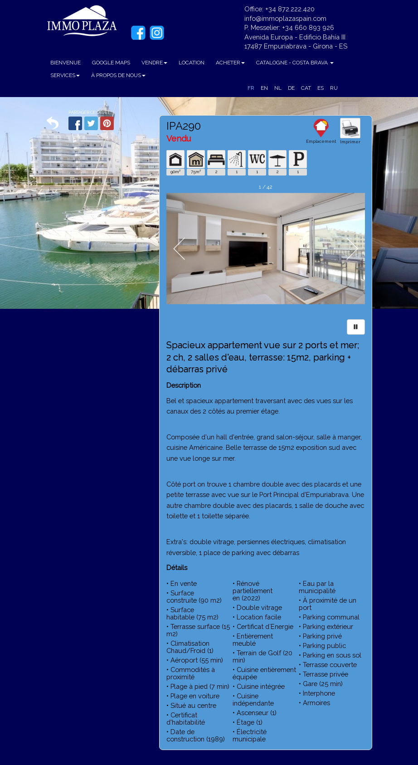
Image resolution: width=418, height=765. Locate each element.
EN (264, 88)
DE (291, 88)
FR (251, 88)
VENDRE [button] (154, 62)
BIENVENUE (65, 62)
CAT (306, 88)
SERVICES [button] (65, 75)
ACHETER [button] (230, 62)
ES (320, 88)
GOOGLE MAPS (111, 62)
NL (278, 88)
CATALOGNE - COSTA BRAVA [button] (295, 62)
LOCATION (191, 62)
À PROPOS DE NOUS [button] (118, 75)
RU (334, 88)
